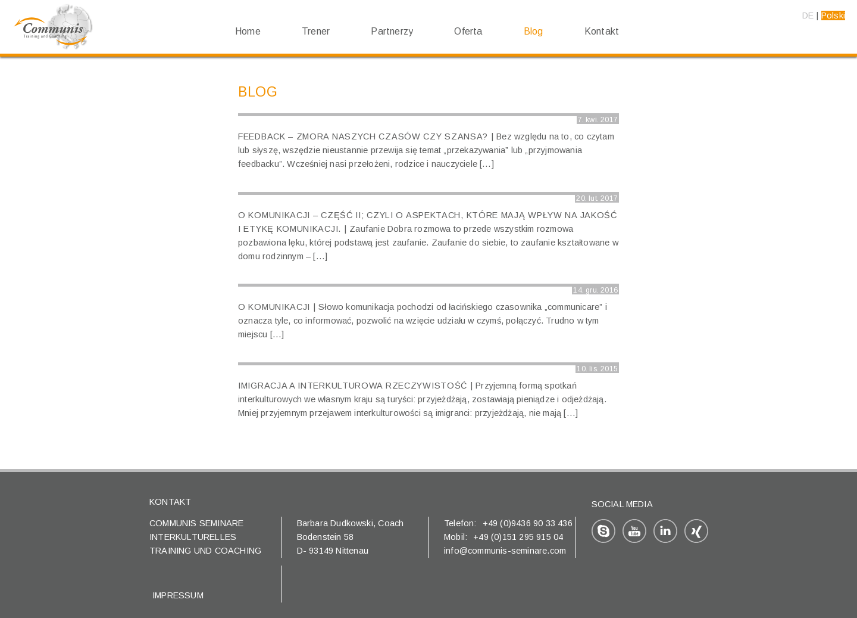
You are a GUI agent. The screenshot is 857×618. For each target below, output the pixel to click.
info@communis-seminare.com (505, 550)
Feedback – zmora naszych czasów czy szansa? (363, 136)
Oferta (468, 31)
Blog (533, 31)
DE (808, 15)
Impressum (178, 595)
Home (248, 31)
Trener (316, 31)
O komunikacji (274, 307)
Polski (833, 15)
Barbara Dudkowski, (338, 523)
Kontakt (601, 31)
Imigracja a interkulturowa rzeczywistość (352, 385)
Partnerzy (392, 31)
